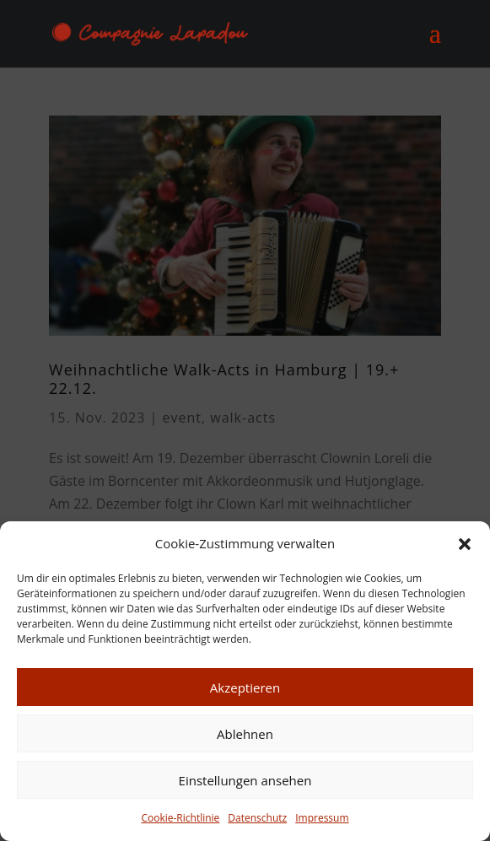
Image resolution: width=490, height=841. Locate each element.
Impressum (321, 818)
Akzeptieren (245, 687)
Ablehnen (245, 733)
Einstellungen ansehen (245, 780)
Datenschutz (257, 818)
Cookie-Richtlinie (180, 818)
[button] (464, 544)
